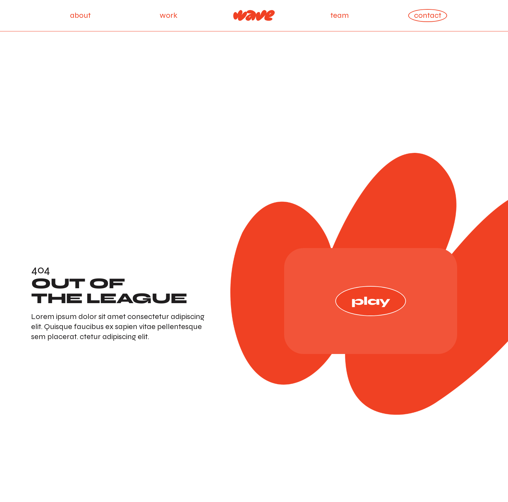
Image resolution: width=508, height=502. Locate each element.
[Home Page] (254, 15)
